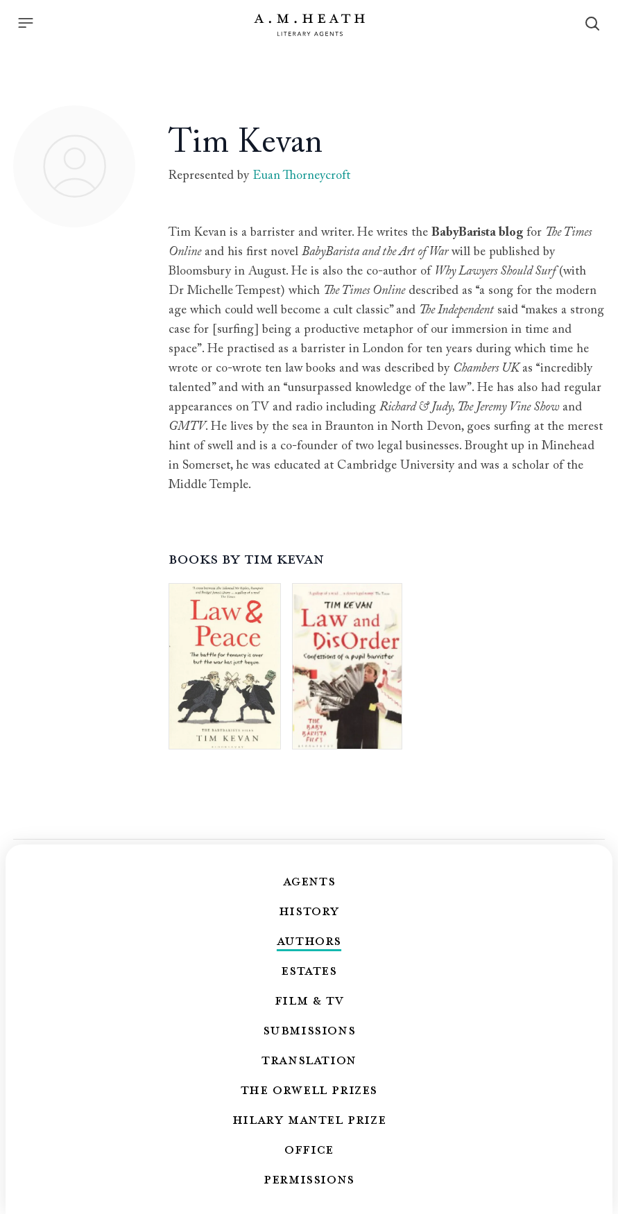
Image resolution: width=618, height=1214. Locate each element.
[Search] (592, 23)
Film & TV (309, 1000)
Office (309, 1149)
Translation (309, 1059)
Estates (308, 970)
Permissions (309, 1179)
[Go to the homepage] (309, 25)
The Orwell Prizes (309, 1089)
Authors (309, 940)
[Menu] (25, 22)
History (309, 910)
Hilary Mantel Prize (309, 1119)
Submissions (309, 1030)
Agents (309, 881)
